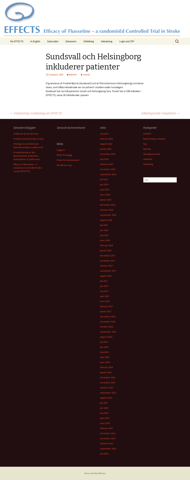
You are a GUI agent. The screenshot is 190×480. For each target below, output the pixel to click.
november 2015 (107, 382)
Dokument (71, 41)
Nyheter (73, 74)
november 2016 (107, 321)
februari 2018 (106, 245)
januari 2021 (105, 148)
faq (145, 143)
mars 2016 (105, 362)
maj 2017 (104, 291)
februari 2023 (106, 138)
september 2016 (108, 331)
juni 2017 (104, 286)
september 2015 (108, 392)
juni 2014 (104, 453)
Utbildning (88, 41)
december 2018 (107, 204)
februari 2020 (106, 164)
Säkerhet (147, 159)
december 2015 (107, 377)
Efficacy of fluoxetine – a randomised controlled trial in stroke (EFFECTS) (27, 168)
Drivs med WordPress (95, 473)
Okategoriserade (151, 154)
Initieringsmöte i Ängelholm (160, 113)
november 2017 (107, 260)
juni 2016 (104, 347)
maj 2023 (104, 133)
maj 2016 (104, 352)
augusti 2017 (106, 275)
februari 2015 (106, 428)
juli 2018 (104, 225)
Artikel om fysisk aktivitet (25, 133)
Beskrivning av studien (154, 138)
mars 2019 (105, 194)
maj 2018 (104, 235)
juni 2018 (104, 230)
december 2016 (107, 316)
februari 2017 (106, 306)
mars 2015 (105, 423)
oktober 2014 (106, 443)
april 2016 (104, 357)
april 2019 (104, 189)
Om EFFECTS (16, 41)
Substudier (52, 41)
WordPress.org (64, 165)
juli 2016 (104, 341)
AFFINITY (147, 133)
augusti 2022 (106, 143)
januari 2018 (105, 250)
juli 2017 (104, 280)
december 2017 (107, 255)
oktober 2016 (106, 326)
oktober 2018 (106, 209)
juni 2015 (104, 407)
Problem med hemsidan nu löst (28, 138)
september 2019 (108, 174)
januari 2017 (105, 311)
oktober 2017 (106, 265)
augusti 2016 (106, 336)
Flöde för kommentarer (68, 160)
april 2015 (104, 418)
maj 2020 (104, 159)
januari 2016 (105, 372)
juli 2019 (104, 179)
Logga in (61, 149)
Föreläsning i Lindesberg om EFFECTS (36, 113)
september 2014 (108, 448)
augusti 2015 (106, 397)
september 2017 (108, 270)
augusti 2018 (106, 220)
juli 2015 (104, 402)
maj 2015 (104, 413)
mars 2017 (105, 301)
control (86, 74)
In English (35, 41)
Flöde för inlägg (64, 155)
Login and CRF (126, 41)
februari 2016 (106, 367)
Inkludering (106, 41)
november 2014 (107, 438)
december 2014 (107, 433)
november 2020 (107, 154)
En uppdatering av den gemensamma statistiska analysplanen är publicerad (26, 156)
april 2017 (104, 296)
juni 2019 (104, 184)
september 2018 (108, 214)
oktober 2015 (106, 387)
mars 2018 (105, 240)
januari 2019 (105, 199)
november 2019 (107, 169)
